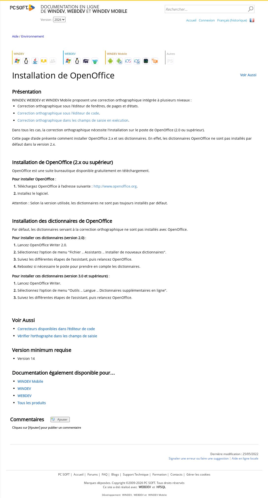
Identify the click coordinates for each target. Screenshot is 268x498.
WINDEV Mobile (30, 381)
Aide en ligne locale (245, 458)
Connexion (207, 20)
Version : (47, 20)
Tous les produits (31, 403)
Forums (92, 474)
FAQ (104, 474)
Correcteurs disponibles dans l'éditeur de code (56, 328)
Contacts (176, 474)
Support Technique (136, 474)
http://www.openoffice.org (115, 186)
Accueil (191, 20)
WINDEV (24, 388)
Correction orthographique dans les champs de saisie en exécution (72, 120)
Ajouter (59, 419)
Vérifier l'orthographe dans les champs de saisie (57, 336)
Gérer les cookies (198, 474)
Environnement (32, 36)
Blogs (115, 474)
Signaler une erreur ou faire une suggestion (199, 458)
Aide (15, 36)
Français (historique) (232, 20)
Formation (159, 474)
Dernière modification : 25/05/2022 (234, 454)
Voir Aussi (248, 75)
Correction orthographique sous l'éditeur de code (58, 113)
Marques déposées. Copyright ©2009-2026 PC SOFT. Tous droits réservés (134, 483)
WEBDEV (24, 395)
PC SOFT (64, 474)
